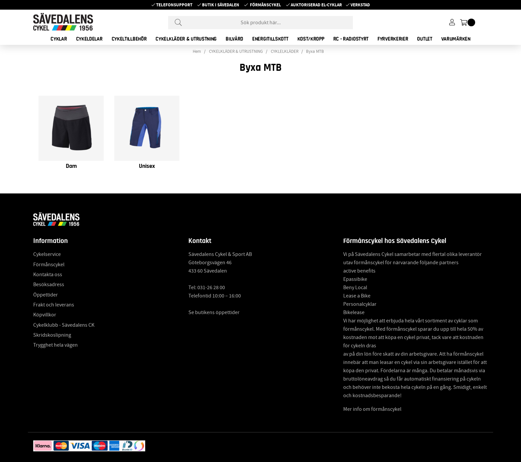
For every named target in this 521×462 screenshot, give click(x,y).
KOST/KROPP (310, 39)
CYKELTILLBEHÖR (129, 39)
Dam (71, 166)
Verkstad (360, 5)
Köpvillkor (44, 314)
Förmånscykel (265, 5)
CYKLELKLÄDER (284, 51)
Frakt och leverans (53, 304)
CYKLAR (59, 39)
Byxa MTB (315, 51)
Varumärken (455, 39)
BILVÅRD (234, 39)
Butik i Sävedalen (220, 5)
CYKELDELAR (89, 39)
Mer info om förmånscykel (372, 409)
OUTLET (424, 39)
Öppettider (45, 294)
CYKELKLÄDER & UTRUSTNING (186, 39)
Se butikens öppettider (214, 312)
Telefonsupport (174, 5)
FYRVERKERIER (392, 39)
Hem (197, 51)
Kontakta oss (47, 274)
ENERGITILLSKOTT (270, 39)
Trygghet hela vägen (55, 345)
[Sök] (260, 22)
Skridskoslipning (52, 335)
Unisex (147, 166)
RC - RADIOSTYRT (351, 39)
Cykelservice (47, 254)
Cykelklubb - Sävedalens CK (63, 325)
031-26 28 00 (211, 287)
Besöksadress (48, 284)
